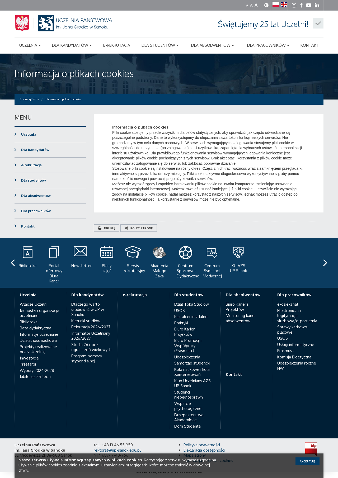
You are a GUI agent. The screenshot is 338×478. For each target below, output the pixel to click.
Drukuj (106, 228)
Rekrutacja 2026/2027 (90, 316)
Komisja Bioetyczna (294, 346)
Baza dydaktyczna (35, 317)
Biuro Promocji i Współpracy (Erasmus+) (187, 335)
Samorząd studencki (192, 352)
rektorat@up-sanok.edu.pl (117, 439)
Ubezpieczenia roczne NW (296, 355)
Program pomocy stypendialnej (86, 348)
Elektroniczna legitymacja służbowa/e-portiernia (297, 305)
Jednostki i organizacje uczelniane (39, 303)
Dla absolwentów (36, 195)
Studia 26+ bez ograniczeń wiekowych (91, 337)
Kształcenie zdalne (191, 306)
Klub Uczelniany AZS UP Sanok (192, 373)
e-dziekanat (287, 293)
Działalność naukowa (38, 330)
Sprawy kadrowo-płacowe (293, 319)
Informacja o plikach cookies (74, 73)
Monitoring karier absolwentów (241, 308)
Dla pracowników (36, 211)
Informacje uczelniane (39, 323)
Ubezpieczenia (187, 346)
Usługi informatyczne (295, 334)
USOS (179, 300)
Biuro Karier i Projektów (185, 321)
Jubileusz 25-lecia (35, 366)
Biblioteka (28, 311)
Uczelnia (28, 134)
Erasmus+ (285, 340)
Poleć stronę (139, 228)
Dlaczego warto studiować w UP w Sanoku (87, 299)
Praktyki (181, 312)
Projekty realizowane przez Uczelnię (38, 339)
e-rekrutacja (31, 165)
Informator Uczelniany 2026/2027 (90, 325)
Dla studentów (33, 180)
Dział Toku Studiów (191, 293)
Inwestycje (29, 347)
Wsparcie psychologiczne (187, 396)
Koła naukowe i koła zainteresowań (192, 362)
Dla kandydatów (35, 150)
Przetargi (28, 353)
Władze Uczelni (33, 293)
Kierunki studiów (85, 310)
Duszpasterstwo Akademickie (189, 407)
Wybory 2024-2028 (37, 360)
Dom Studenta (187, 415)
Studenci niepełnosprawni (189, 384)
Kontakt (28, 226)
